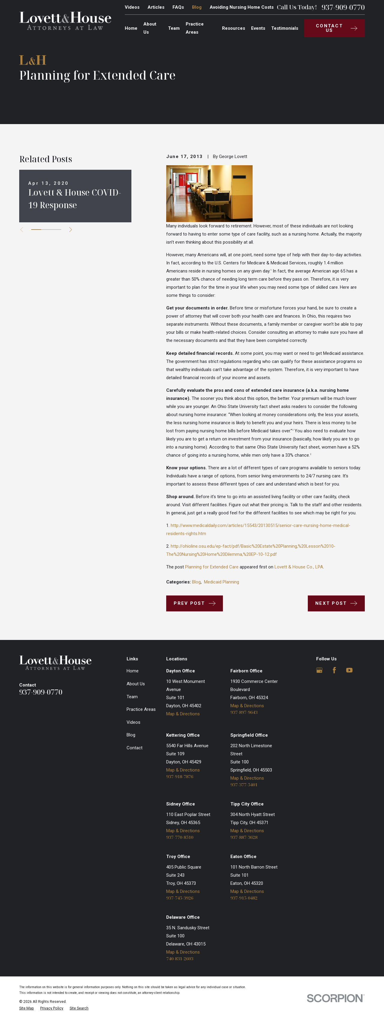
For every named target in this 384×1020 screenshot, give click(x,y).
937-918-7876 (179, 776)
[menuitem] (26, 1008)
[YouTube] (349, 670)
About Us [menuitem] (149, 28)
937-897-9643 (243, 712)
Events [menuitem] (258, 28)
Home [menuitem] (131, 28)
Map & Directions (183, 714)
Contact (134, 748)
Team (132, 696)
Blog (197, 7)
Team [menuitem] (174, 28)
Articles (156, 7)
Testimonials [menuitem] (284, 28)
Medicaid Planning (221, 582)
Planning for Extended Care (211, 567)
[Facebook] (334, 670)
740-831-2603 (179, 958)
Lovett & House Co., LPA (298, 567)
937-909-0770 (343, 7)
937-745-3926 (179, 898)
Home (133, 671)
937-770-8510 (179, 837)
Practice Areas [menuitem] (195, 28)
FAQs (178, 7)
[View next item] (70, 229)
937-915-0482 (243, 898)
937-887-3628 (243, 837)
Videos (132, 7)
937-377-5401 (243, 784)
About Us (136, 684)
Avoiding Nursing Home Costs (242, 7)
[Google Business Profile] (319, 670)
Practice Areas (141, 709)
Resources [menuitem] (233, 28)
